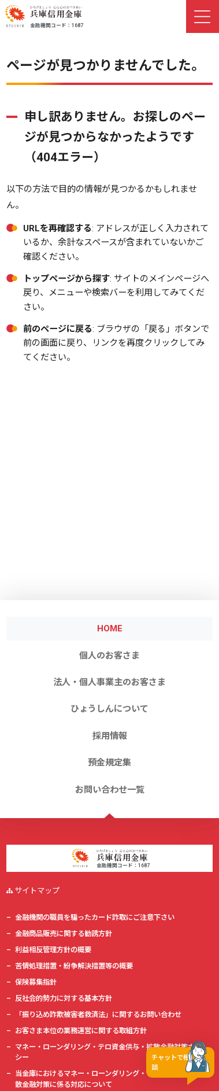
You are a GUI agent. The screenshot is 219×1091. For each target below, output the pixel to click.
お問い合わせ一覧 (109, 790)
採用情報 (109, 736)
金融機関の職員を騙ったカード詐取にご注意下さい (95, 918)
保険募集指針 (36, 982)
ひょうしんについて (109, 709)
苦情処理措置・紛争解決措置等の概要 (74, 966)
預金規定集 (109, 762)
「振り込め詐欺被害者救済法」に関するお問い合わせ (98, 1015)
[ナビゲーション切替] (202, 16)
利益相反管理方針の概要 (53, 950)
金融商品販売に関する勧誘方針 (63, 934)
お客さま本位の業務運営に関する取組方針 (81, 1031)
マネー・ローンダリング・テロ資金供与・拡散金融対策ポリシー (108, 1052)
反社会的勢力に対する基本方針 (63, 998)
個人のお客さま (109, 655)
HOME (110, 628)
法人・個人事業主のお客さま (109, 682)
